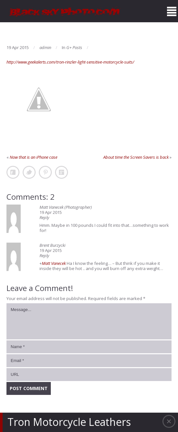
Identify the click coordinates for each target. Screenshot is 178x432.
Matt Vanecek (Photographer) (65, 207)
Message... (89, 321)
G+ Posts (74, 47)
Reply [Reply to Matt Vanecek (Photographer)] (44, 217)
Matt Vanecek (54, 263)
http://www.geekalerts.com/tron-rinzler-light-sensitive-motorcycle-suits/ (70, 62)
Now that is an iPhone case (33, 157)
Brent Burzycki (52, 245)
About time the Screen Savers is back (136, 157)
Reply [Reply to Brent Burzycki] (44, 255)
